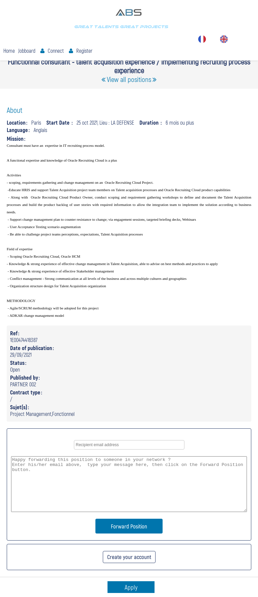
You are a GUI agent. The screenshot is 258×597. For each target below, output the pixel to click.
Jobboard (26, 50)
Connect (56, 50)
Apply (131, 587)
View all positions (129, 79)
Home (9, 50)
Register (84, 50)
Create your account (129, 556)
